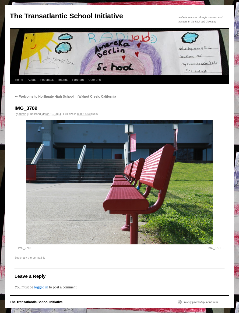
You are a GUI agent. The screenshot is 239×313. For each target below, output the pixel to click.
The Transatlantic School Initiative (66, 16)
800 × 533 (83, 114)
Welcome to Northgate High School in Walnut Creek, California (65, 96)
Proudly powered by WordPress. (200, 302)
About (32, 79)
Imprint (63, 79)
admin (22, 114)
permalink (38, 257)
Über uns (94, 79)
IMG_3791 (214, 248)
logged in (41, 287)
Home (19, 79)
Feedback (47, 79)
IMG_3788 (24, 248)
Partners (78, 79)
